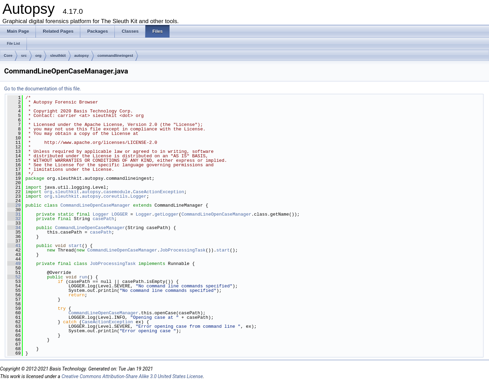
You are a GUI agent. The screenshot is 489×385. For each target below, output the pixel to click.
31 (14, 214)
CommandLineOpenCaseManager (95, 205)
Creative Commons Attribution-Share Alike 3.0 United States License (132, 376)
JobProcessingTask (183, 250)
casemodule (116, 192)
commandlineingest (115, 55)
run (83, 277)
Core (8, 55)
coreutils (115, 196)
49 (14, 263)
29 (14, 205)
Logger (138, 196)
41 (14, 246)
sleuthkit (57, 55)
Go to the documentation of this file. (42, 88)
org (38, 55)
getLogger (166, 214)
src (24, 55)
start (75, 246)
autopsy (81, 55)
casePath (103, 219)
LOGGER (120, 214)
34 (14, 228)
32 (14, 219)
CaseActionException (158, 192)
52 (14, 277)
